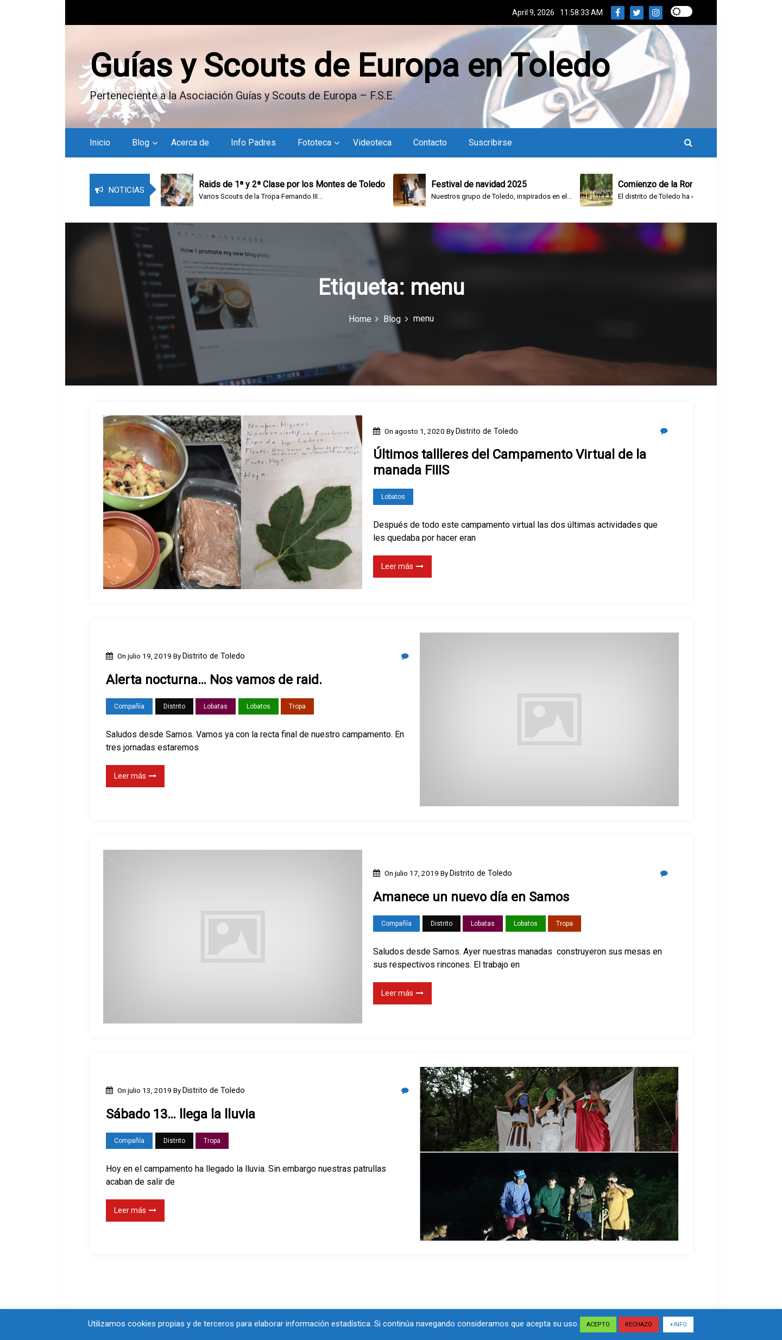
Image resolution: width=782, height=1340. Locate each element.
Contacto (430, 141)
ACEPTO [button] (598, 1324)
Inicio (100, 141)
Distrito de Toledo (487, 430)
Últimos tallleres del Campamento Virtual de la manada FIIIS (509, 461)
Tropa (297, 705)
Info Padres (253, 141)
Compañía (129, 705)
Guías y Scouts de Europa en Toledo (350, 64)
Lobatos (393, 496)
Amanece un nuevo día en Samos (471, 895)
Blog (140, 141)
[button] (688, 141)
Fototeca (314, 141)
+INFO (678, 1324)
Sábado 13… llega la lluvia (180, 1113)
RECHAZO (638, 1324)
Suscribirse (490, 141)
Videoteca (372, 141)
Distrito (174, 705)
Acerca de (190, 141)
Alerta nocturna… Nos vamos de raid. (214, 678)
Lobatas (216, 705)
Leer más (402, 565)
